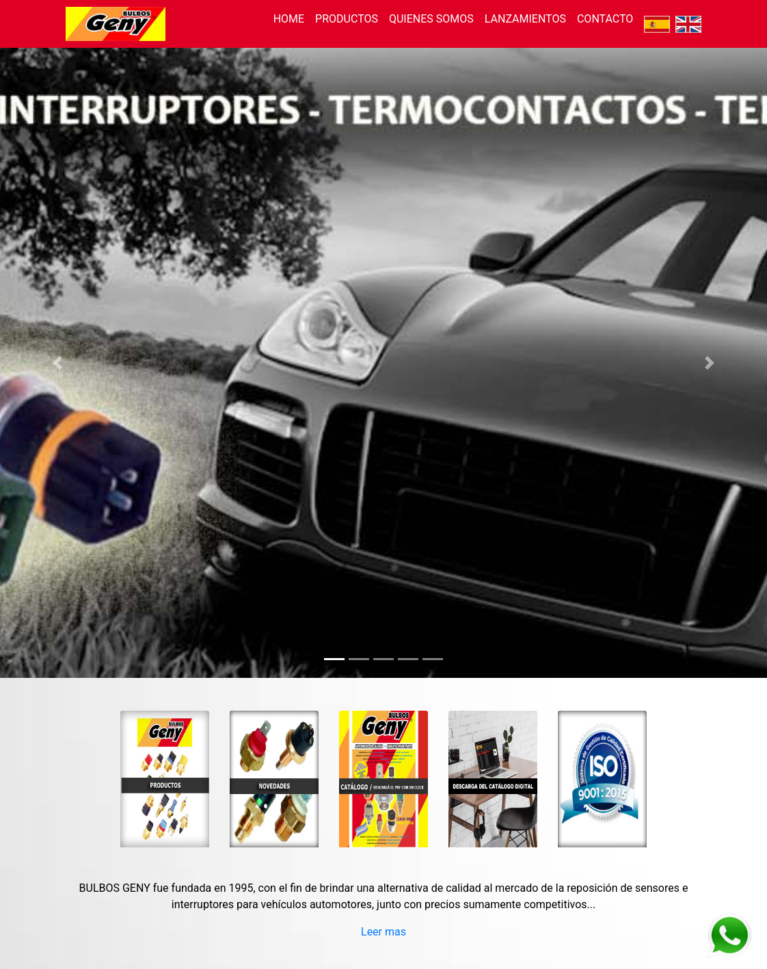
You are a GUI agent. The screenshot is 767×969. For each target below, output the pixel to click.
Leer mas (383, 931)
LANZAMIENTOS (525, 18)
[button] (57, 363)
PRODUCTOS (346, 18)
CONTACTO (605, 18)
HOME (288, 18)
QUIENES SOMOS (431, 18)
